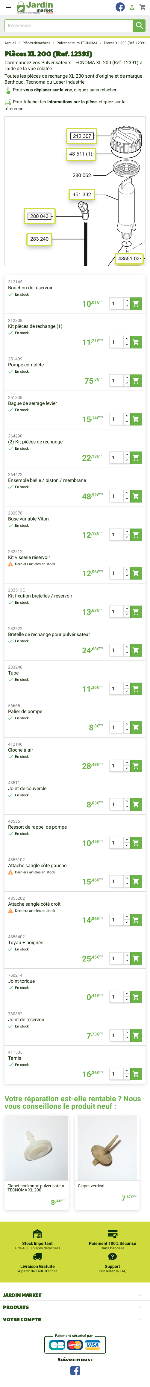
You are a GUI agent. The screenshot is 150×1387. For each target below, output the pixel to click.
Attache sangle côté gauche (37, 865)
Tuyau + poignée (25, 942)
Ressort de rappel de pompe (37, 827)
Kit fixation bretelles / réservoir (40, 596)
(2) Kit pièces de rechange (35, 442)
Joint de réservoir (26, 1019)
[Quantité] (116, 303)
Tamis (14, 1058)
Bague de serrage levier (32, 403)
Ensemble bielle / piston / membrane (47, 480)
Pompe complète (26, 365)
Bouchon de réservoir (30, 288)
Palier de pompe (25, 711)
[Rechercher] (75, 25)
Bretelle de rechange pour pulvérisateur (49, 634)
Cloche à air (20, 750)
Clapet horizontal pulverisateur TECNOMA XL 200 (35, 1188)
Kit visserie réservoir (29, 557)
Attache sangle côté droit (34, 904)
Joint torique (21, 981)
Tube (13, 673)
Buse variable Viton (28, 519)
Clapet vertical (91, 1186)
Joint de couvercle (27, 788)
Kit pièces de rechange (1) (35, 326)
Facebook (75, 1370)
